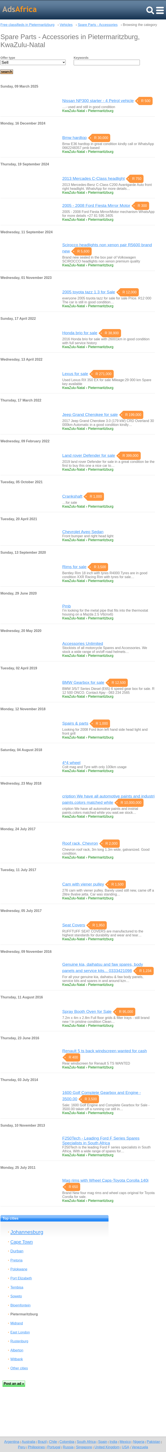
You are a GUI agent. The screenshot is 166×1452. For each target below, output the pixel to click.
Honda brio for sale (79, 333)
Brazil (42, 1442)
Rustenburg (19, 1341)
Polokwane (18, 1269)
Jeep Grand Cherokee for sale (90, 414)
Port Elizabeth (21, 1278)
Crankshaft (72, 496)
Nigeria (138, 1442)
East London (20, 1332)
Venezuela (140, 1447)
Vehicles (66, 25)
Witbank (16, 1359)
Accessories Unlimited (82, 643)
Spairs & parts (75, 723)
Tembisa (16, 1287)
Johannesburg (26, 1232)
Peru (21, 1447)
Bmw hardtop (74, 137)
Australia (28, 1442)
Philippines (36, 1447)
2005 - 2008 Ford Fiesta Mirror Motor (96, 205)
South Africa (86, 1442)
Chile (53, 1442)
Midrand (16, 1323)
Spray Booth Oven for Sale (87, 1011)
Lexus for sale (75, 373)
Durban (16, 1251)
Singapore (84, 1447)
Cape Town (21, 1241)
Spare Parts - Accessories (98, 25)
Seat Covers (73, 925)
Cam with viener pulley (83, 884)
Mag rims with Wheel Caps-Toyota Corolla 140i (105, 1180)
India (113, 1442)
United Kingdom (107, 1447)
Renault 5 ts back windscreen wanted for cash (104, 1051)
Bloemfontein (20, 1305)
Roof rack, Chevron (80, 843)
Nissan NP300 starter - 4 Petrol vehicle (98, 100)
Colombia (66, 1442)
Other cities (19, 1368)
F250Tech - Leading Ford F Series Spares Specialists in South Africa (100, 1140)
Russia (68, 1447)
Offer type (7, 57)
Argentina (11, 1442)
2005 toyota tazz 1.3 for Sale (88, 292)
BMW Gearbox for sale (83, 682)
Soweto (16, 1296)
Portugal (54, 1447)
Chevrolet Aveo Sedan (83, 531)
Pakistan (153, 1442)
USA (125, 1447)
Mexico (125, 1442)
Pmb (66, 606)
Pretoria (16, 1260)
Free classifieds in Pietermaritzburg (27, 25)
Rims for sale (74, 566)
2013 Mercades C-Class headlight (93, 178)
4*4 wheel (71, 762)
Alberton (16, 1350)
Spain (102, 1442)
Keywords (81, 57)
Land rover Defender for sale (88, 455)
